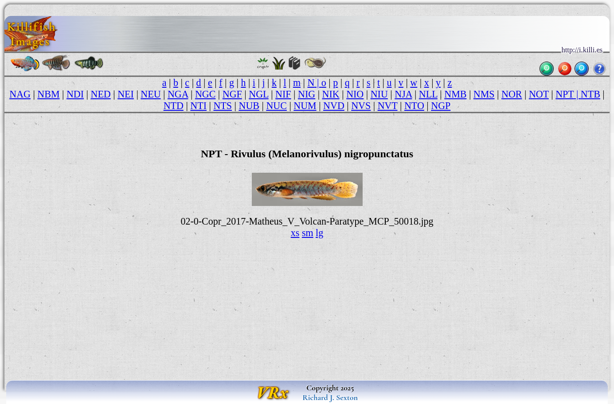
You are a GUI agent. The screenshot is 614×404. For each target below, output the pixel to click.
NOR (511, 94)
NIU (379, 94)
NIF (283, 94)
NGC (205, 94)
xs (295, 232)
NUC (276, 105)
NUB (249, 105)
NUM (304, 105)
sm (307, 232)
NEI (125, 94)
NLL (428, 94)
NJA (403, 94)
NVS (361, 105)
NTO (414, 105)
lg (319, 232)
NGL (258, 94)
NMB (455, 94)
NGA (178, 94)
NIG (306, 94)
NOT (539, 94)
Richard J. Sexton (330, 397)
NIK (331, 94)
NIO (355, 94)
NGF (232, 94)
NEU (150, 94)
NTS (222, 105)
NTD (174, 105)
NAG (20, 94)
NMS (484, 94)
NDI (75, 94)
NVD (333, 105)
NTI (198, 105)
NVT (388, 105)
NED (101, 94)
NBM (48, 94)
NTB (590, 94)
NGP (440, 105)
